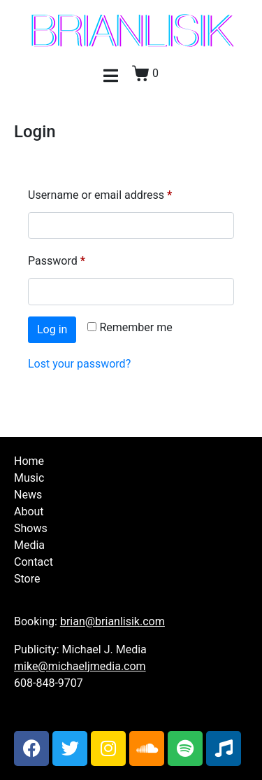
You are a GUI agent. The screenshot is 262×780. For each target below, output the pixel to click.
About (29, 511)
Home (29, 461)
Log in (52, 329)
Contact (33, 562)
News (28, 494)
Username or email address (121, 193)
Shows (31, 528)
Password (78, 258)
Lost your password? (79, 363)
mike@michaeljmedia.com (80, 666)
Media (29, 545)
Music (29, 478)
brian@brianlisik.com (112, 621)
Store (27, 578)
